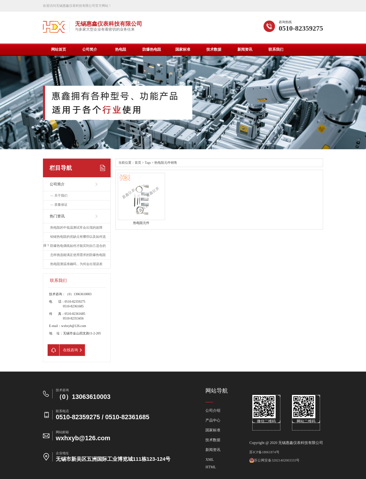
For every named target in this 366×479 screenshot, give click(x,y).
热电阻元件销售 (165, 162)
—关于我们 (58, 195)
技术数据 (213, 49)
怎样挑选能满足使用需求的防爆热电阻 (78, 255)
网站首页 (58, 49)
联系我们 (275, 49)
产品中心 (212, 420)
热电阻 (120, 49)
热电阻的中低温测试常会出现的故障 (76, 227)
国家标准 (182, 49)
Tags (148, 162)
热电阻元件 (141, 223)
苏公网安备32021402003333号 (274, 460)
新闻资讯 (244, 49)
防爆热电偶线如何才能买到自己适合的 (78, 246)
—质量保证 (58, 204)
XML (209, 459)
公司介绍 (212, 410)
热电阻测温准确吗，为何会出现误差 (76, 264)
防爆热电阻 (151, 49)
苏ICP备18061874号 (264, 452)
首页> (140, 162)
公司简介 (89, 49)
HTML (210, 467)
